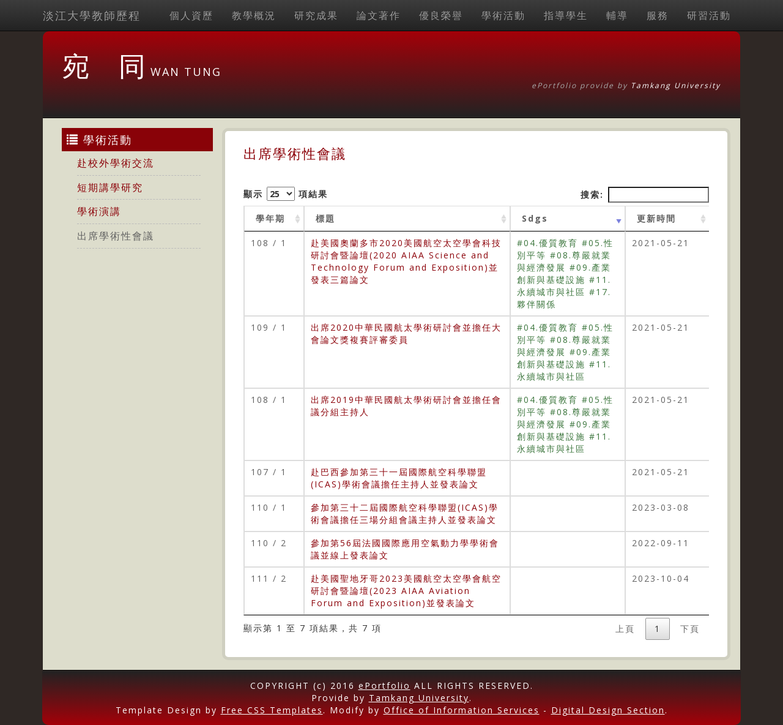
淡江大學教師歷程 (92, 15)
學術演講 (99, 211)
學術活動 (503, 15)
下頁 (690, 628)
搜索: (645, 195)
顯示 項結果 (285, 194)
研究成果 (316, 15)
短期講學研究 (110, 187)
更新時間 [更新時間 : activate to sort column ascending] (656, 218)
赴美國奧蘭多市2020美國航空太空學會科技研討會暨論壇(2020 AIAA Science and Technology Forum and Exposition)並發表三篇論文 (406, 261)
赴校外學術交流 (115, 163)
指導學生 (566, 15)
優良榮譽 (441, 15)
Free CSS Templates (272, 710)
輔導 (617, 15)
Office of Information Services (462, 710)
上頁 (625, 628)
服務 (658, 15)
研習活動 (709, 15)
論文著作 (379, 15)
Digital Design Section (608, 710)
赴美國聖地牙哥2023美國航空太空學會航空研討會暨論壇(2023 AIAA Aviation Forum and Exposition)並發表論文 (406, 591)
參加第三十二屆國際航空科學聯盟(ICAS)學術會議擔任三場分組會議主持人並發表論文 (405, 513)
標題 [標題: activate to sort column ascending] (325, 218)
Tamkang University (676, 85)
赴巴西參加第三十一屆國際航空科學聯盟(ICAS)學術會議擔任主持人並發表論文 (399, 478)
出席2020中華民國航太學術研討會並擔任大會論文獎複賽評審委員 (406, 333)
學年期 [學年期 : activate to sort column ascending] (270, 218)
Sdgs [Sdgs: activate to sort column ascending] (535, 218)
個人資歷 (191, 15)
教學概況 (254, 15)
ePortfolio (384, 685)
